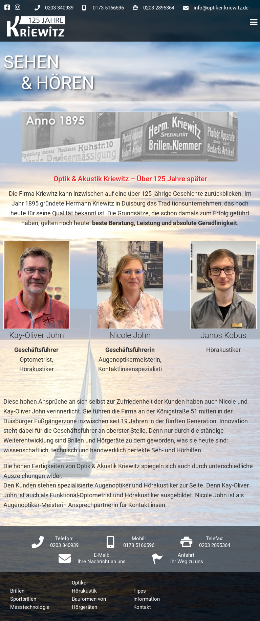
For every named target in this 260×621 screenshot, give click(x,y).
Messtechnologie (29, 607)
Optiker (80, 583)
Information (146, 599)
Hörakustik (84, 591)
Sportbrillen (23, 599)
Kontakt (142, 607)
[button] (253, 22)
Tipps (139, 591)
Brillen (17, 591)
